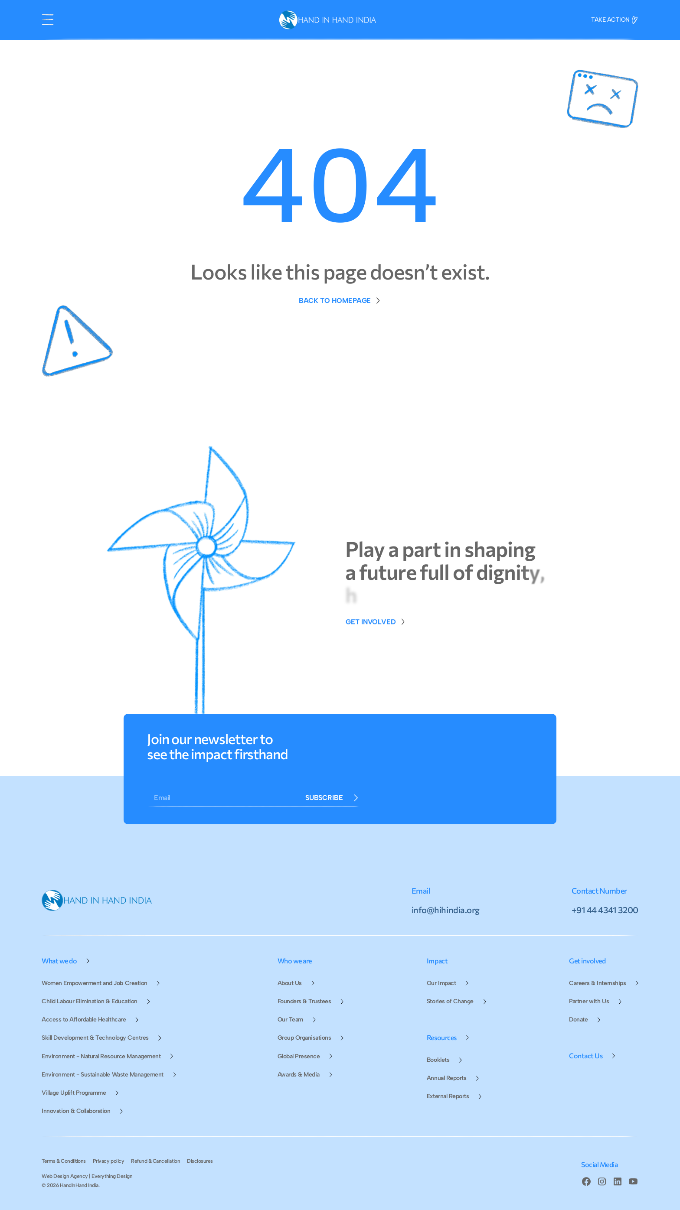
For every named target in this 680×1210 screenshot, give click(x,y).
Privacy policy (108, 1161)
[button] (48, 20)
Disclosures (200, 1161)
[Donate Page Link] (376, 631)
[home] (327, 19)
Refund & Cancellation (155, 1161)
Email (162, 798)
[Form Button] (332, 798)
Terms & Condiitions (64, 1161)
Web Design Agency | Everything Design (87, 1176)
